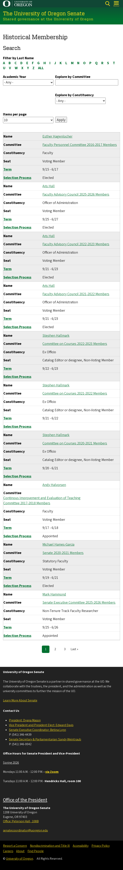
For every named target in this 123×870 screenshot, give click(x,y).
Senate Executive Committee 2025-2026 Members (78, 602)
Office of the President (25, 799)
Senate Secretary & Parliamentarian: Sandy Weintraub (45, 739)
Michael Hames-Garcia (58, 544)
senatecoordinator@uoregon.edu (25, 830)
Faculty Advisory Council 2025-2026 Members (75, 194)
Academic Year (14, 76)
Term (7, 169)
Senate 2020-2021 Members (63, 552)
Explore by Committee (72, 76)
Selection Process (17, 177)
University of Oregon (19, 858)
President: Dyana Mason (25, 720)
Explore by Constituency (74, 95)
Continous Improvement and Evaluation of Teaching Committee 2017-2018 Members (42, 500)
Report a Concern (15, 846)
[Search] (107, 3)
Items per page (15, 114)
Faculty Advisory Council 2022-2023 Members (75, 244)
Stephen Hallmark (55, 335)
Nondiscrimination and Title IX (50, 846)
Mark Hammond (54, 594)
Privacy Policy (101, 846)
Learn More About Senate (20, 700)
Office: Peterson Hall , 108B (21, 821)
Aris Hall (48, 186)
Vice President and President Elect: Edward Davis (41, 725)
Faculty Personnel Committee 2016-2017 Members (79, 144)
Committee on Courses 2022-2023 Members (74, 343)
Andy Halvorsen (54, 484)
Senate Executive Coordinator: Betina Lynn (37, 730)
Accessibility (81, 846)
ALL (41, 68)
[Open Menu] (116, 3)
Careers (8, 851)
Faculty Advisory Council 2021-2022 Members (75, 293)
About (20, 851)
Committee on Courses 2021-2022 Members (74, 393)
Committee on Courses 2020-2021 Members (74, 443)
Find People (36, 851)
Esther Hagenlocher (57, 136)
